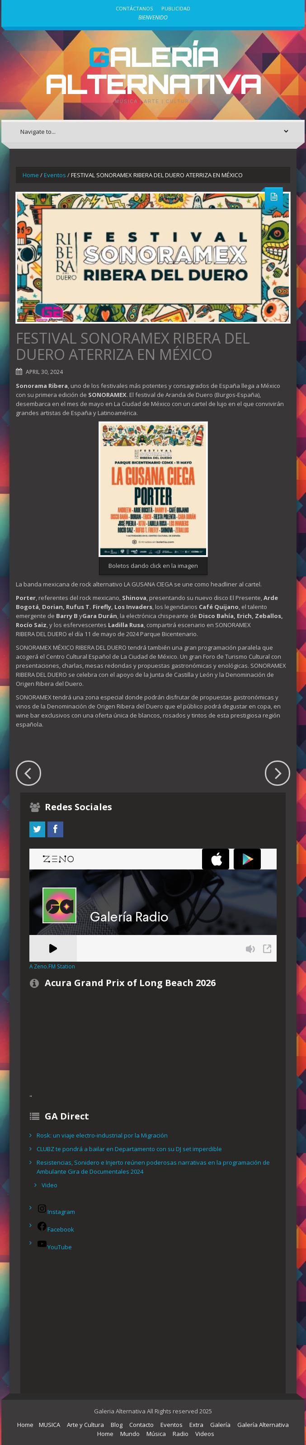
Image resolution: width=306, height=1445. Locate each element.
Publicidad (175, 8)
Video (49, 1185)
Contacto (141, 1425)
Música (156, 1434)
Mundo (130, 1434)
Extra (196, 1425)
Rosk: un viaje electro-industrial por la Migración (102, 1135)
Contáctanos (134, 8)
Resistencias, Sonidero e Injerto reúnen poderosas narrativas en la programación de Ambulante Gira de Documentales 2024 (153, 1167)
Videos (204, 1434)
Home (31, 175)
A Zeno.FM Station (52, 966)
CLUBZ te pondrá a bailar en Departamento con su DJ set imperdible (129, 1149)
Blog (116, 1425)
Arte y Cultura (85, 1425)
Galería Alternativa (153, 70)
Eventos (55, 175)
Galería (220, 1425)
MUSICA (49, 1425)
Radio (180, 1434)
